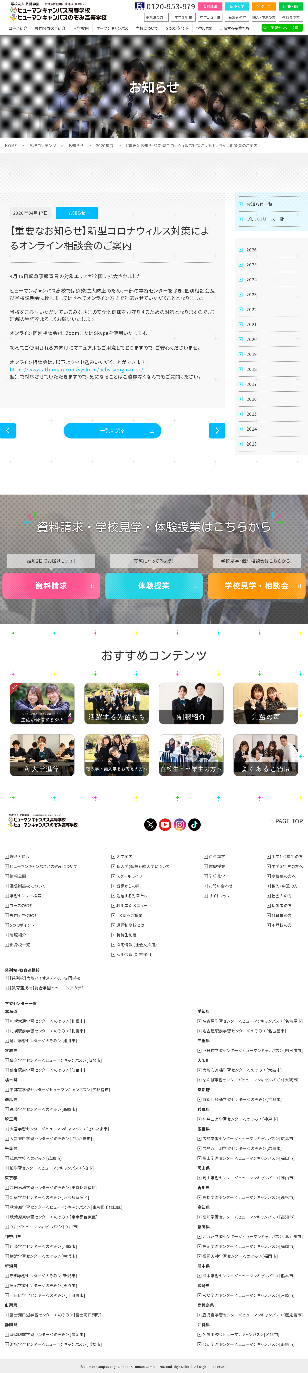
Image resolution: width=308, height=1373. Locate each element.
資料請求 (210, 6)
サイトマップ (219, 896)
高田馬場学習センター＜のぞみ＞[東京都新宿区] (54, 1187)
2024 (251, 279)
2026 (251, 249)
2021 (251, 324)
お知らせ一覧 (259, 204)
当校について (147, 28)
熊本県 (204, 1266)
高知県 (204, 1207)
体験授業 (237, 6)
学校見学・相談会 (256, 586)
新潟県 (11, 1266)
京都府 (204, 1089)
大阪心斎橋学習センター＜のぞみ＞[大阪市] (242, 1070)
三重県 (204, 1040)
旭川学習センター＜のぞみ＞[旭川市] (43, 1040)
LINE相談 (291, 6)
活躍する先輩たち (234, 28)
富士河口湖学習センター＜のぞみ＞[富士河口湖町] (56, 1315)
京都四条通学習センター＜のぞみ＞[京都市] (242, 1099)
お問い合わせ (221, 886)
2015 (251, 414)
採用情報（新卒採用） (135, 954)
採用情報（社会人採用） (137, 944)
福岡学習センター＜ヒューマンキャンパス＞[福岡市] (248, 1246)
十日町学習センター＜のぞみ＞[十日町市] (47, 1295)
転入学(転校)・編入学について (143, 866)
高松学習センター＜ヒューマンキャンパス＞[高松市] (248, 1197)
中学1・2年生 (210, 17)
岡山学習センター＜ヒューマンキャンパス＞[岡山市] (248, 1178)
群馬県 (11, 1099)
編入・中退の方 (264, 17)
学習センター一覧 (21, 1003)
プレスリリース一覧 (265, 219)
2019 (251, 354)
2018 (251, 369)
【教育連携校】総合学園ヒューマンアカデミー (49, 988)
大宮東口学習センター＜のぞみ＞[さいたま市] (51, 1138)
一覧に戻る (112, 430)
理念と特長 (20, 856)
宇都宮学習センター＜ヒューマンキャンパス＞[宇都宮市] (60, 1089)
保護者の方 (237, 17)
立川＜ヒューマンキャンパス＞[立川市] (44, 1227)
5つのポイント (177, 28)
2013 (251, 443)
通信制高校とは (130, 925)
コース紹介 (18, 28)
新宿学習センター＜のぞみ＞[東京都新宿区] (49, 1197)
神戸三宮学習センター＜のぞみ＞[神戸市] (240, 1119)
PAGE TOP (289, 821)
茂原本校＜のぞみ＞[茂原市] (36, 1158)
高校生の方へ (156, 17)
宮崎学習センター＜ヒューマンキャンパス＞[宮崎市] (248, 1295)
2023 (251, 294)
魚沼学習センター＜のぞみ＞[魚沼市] (43, 1285)
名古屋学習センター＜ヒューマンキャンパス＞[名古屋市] (252, 1021)
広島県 (204, 1129)
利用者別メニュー (132, 905)
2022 (251, 309)
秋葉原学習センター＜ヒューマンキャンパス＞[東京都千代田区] (66, 1207)
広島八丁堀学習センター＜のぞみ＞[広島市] (242, 1148)
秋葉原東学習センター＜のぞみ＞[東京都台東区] (54, 1217)
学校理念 (204, 28)
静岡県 (11, 1324)
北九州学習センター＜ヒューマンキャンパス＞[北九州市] (252, 1236)
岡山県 (204, 1168)
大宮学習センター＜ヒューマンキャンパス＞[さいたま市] (59, 1129)
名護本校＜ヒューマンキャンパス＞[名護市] (241, 1334)
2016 (251, 399)
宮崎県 (204, 1285)
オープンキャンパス (112, 28)
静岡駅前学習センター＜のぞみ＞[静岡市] (47, 1334)
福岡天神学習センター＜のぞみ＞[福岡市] (240, 1256)
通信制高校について (28, 886)
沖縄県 (204, 1324)
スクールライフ (129, 876)
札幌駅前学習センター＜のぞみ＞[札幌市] (47, 1031)
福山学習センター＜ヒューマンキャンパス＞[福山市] (248, 1158)
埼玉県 (11, 1119)
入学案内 (81, 28)
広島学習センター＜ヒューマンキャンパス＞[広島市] (248, 1138)
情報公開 (18, 876)
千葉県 (11, 1148)
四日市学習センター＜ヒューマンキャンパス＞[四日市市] (252, 1050)
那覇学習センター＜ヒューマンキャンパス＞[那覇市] (248, 1344)
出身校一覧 (20, 944)
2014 (251, 429)
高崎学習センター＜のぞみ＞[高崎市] (43, 1109)
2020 (251, 339)
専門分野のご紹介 (50, 28)
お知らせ (76, 145)
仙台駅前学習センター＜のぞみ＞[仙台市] (47, 1070)
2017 (251, 384)
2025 (251, 264)
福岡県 (204, 1227)
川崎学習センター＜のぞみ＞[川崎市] (43, 1246)
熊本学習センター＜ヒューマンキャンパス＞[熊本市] (248, 1275)
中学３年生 (183, 17)
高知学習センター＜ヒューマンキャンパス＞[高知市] (248, 1217)
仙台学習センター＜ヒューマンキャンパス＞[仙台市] (56, 1060)
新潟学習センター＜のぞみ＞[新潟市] (43, 1275)
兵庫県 (204, 1109)
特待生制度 (126, 935)
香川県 (204, 1187)
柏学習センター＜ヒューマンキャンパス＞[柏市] (52, 1168)
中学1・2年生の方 (287, 856)
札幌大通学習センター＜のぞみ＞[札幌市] (47, 1021)
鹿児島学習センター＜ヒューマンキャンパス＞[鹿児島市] (252, 1315)
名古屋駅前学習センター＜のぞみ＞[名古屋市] (244, 1031)
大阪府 (204, 1060)
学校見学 (264, 6)
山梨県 (11, 1305)
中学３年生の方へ (287, 866)
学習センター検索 (284, 27)
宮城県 (11, 1050)
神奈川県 (13, 1236)
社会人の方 (282, 896)
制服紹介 (18, 935)
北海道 (11, 1011)
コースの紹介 (21, 905)
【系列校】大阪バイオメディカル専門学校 (45, 978)
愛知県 (204, 1011)
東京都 (11, 1178)
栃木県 (11, 1080)
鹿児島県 (206, 1305)
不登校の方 (282, 925)
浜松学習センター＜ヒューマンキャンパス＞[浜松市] (56, 1344)
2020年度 (105, 145)
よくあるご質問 (129, 915)
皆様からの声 (128, 886)
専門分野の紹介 (24, 915)
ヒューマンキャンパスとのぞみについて (43, 866)
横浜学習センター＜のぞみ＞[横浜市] (43, 1256)
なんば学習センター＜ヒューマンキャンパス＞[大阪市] (250, 1080)
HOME (11, 145)
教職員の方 (291, 17)
